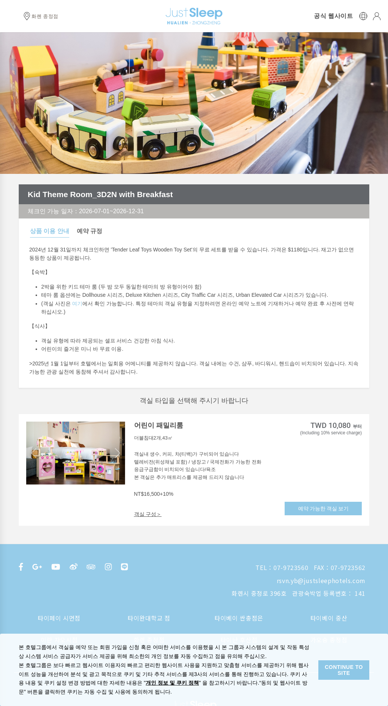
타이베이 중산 (328, 617)
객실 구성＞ (148, 514)
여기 (77, 304)
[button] (33, 453)
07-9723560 (290, 567)
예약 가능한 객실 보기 (323, 509)
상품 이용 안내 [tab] (49, 231)
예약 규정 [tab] (89, 231)
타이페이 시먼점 (59, 617)
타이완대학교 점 (149, 617)
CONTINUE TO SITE (344, 670)
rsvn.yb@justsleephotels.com (321, 580)
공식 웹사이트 (333, 16)
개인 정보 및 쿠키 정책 (172, 683)
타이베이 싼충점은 (239, 617)
